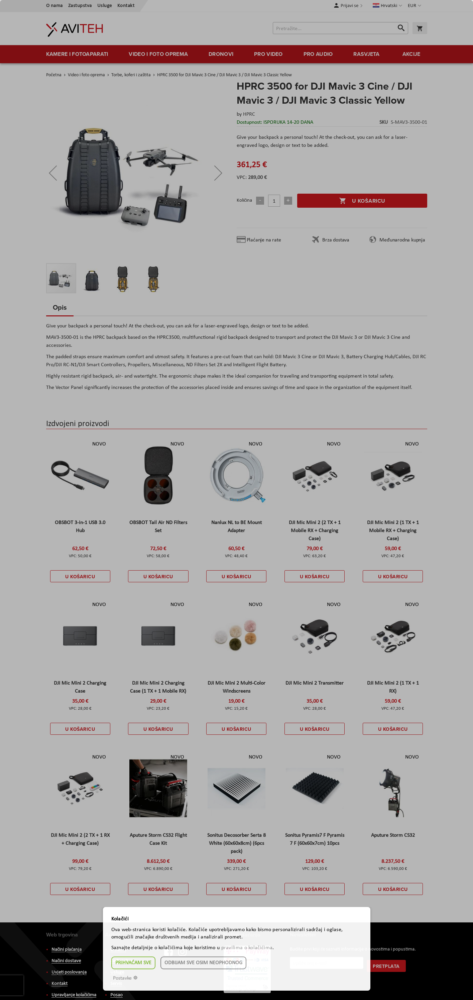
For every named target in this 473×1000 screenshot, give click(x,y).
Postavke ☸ (125, 978)
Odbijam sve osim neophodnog (203, 963)
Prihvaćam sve (133, 963)
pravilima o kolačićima (247, 948)
